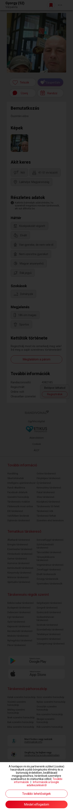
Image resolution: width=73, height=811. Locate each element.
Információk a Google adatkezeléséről (43, 784)
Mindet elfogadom (36, 804)
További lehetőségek (36, 794)
